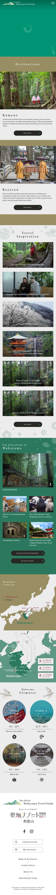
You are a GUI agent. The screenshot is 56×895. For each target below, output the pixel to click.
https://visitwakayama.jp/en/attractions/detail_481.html (41, 534)
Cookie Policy (28, 865)
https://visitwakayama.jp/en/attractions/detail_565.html (15, 507)
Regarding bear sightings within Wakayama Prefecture (28, 381)
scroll (54, 53)
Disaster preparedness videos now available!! (27, 294)
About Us (28, 872)
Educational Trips (28, 878)
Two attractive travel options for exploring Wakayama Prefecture (28, 352)
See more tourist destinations (28, 553)
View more (27, 133)
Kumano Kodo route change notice (28, 413)
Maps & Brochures (28, 859)
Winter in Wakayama (28, 324)
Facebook (24, 831)
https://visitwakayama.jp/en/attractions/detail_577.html (15, 534)
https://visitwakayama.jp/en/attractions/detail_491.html (28, 472)
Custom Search (29, 842)
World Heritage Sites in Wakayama (28, 264)
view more (27, 424)
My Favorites (29, 849)
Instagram (31, 831)
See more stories (27, 561)
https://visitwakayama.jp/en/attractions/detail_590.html (41, 507)
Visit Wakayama (19, 3)
